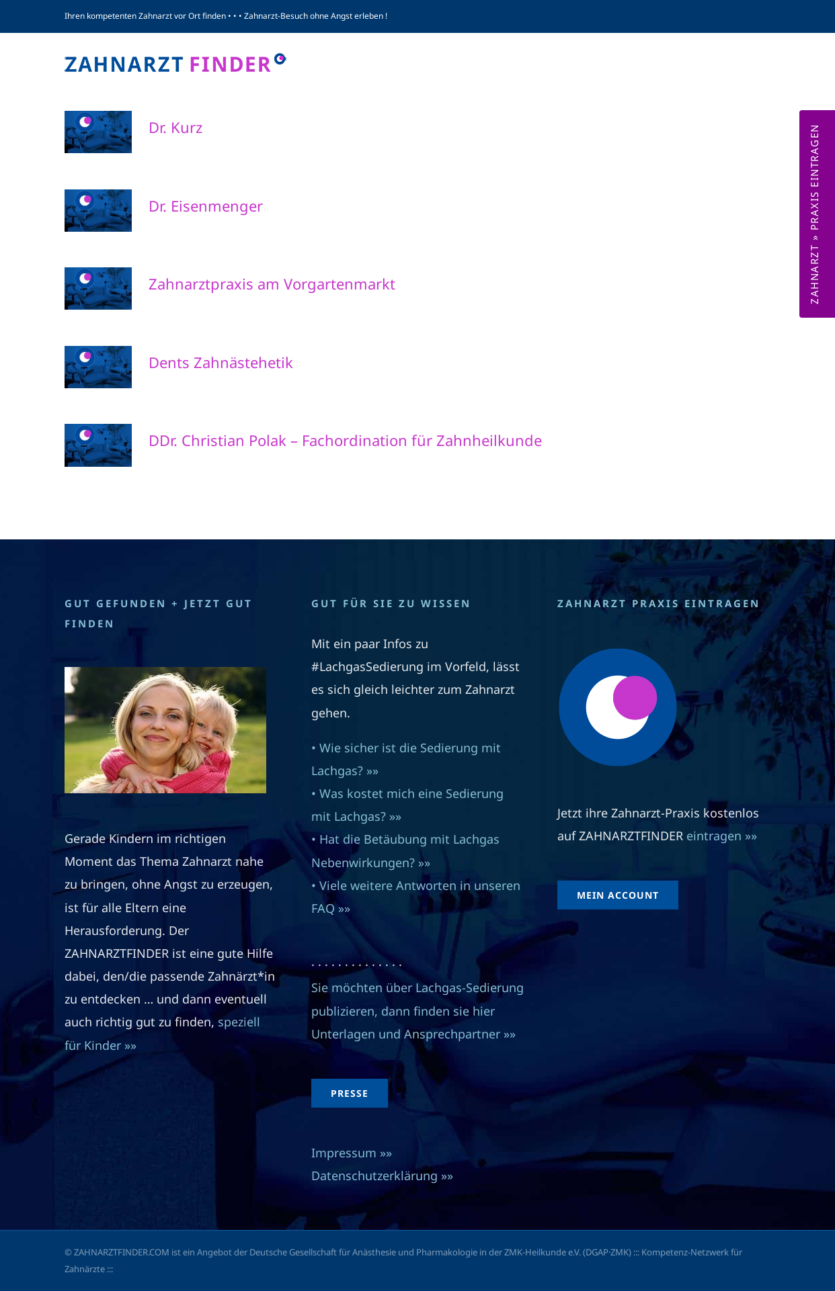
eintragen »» (721, 836)
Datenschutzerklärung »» (382, 1175)
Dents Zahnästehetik (221, 362)
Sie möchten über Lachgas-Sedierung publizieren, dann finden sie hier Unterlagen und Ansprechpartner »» (417, 1010)
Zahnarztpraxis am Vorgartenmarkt (272, 283)
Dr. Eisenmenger (206, 205)
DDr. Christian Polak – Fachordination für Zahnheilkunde (345, 440)
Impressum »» (351, 1153)
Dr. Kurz (175, 127)
